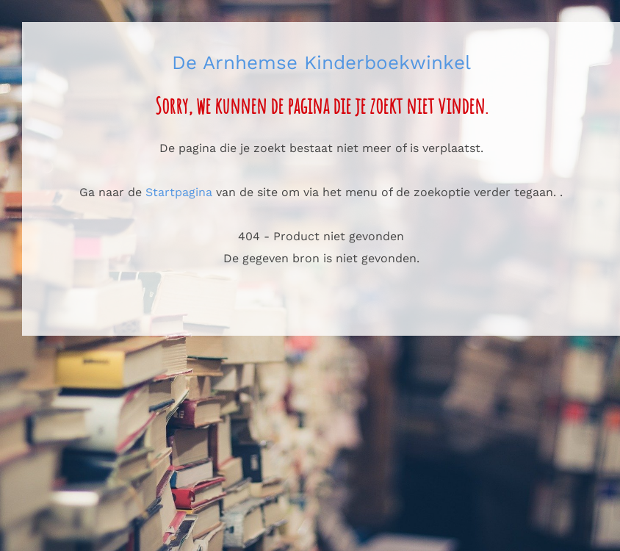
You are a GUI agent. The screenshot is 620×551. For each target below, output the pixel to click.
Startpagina (178, 192)
